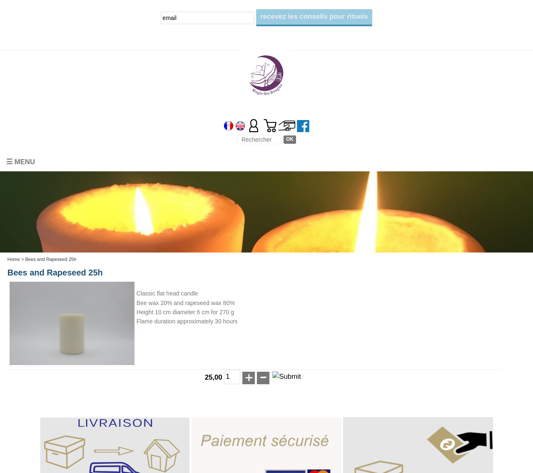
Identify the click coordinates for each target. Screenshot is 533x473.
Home (13, 259)
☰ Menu (20, 162)
